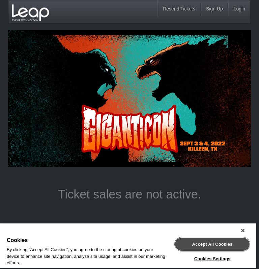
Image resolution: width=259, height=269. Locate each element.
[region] (128, 246)
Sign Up (214, 8)
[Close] (243, 230)
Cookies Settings (212, 258)
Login (239, 8)
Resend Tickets (179, 8)
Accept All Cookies (212, 244)
